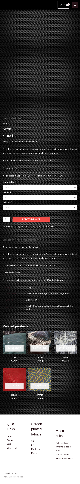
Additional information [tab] (28, 238)
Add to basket (31, 218)
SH (32, 440)
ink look (7, 190)
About (10, 439)
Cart (9, 442)
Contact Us (12, 446)
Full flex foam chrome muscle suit (63, 445)
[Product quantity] (6, 217)
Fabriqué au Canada (45, 225)
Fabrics (13, 117)
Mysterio (35, 448)
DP (32, 444)
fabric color (8, 181)
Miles (34, 451)
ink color (7, 200)
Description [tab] (8, 238)
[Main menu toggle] (75, 5)
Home (5, 117)
